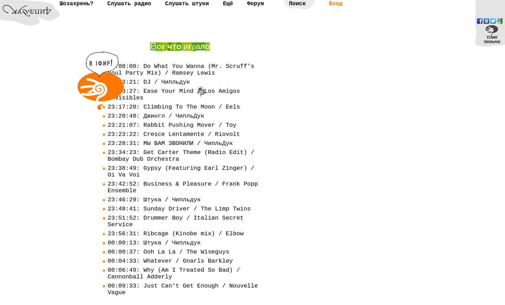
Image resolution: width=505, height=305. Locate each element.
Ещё (228, 4)
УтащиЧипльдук (492, 39)
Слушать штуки (187, 4)
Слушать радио (129, 4)
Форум (255, 4)
